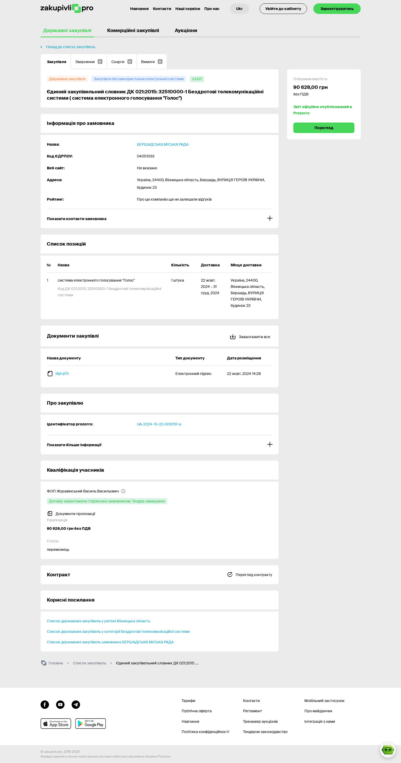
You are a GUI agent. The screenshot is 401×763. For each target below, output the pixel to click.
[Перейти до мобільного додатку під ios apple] (56, 723)
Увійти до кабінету (283, 8)
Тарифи (188, 700)
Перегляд (323, 127)
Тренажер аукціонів (260, 721)
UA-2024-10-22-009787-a (159, 424)
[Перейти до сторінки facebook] (45, 704)
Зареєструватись (337, 8)
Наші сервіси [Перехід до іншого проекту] (187, 8)
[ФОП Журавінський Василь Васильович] (86, 491)
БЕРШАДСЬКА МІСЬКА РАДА (163, 144)
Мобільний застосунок (324, 700)
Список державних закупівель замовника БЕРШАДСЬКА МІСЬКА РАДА (110, 642)
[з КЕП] (197, 79)
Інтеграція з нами (319, 721)
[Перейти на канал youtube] (60, 704)
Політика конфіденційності (205, 731)
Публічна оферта (197, 711)
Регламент (252, 711)
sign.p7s (62, 373)
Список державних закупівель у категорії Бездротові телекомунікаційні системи (118, 631)
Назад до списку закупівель (70, 46)
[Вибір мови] (239, 8)
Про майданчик (318, 711)
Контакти (162, 8)
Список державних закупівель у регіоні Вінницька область (98, 621)
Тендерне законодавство (265, 731)
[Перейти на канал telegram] (76, 704)
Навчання (190, 721)
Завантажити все (250, 336)
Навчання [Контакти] (139, 8)
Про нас (211, 8)
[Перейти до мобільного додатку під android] (90, 723)
